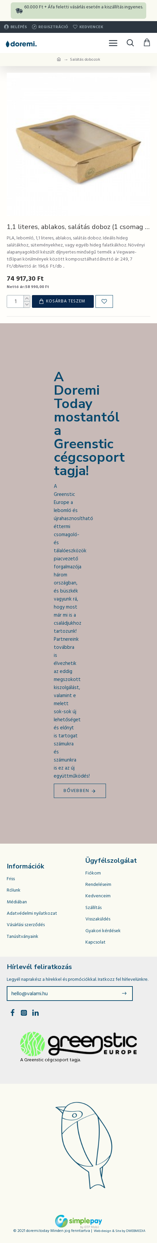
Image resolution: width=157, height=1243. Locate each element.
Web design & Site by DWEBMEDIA (119, 1231)
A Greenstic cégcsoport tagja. (50, 1060)
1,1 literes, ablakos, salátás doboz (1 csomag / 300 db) (78, 227)
